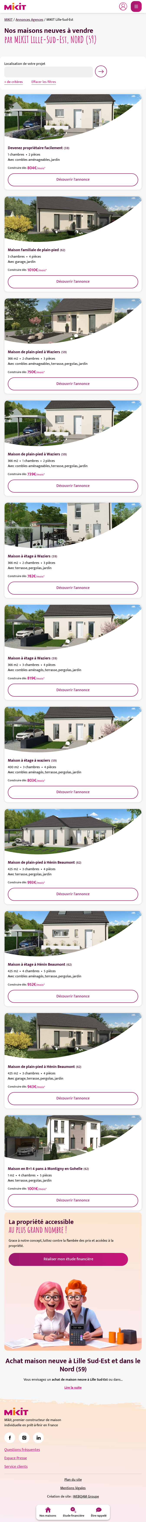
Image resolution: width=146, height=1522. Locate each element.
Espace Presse (15, 1458)
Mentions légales (73, 1488)
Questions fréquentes (22, 1450)
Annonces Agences (29, 20)
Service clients (16, 1466)
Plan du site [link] (73, 1480)
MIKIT (8, 20)
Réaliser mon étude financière (68, 1259)
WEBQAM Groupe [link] (86, 1497)
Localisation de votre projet (24, 64)
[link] (9, 1437)
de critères (15, 82)
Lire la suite (73, 1387)
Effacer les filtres (43, 82)
